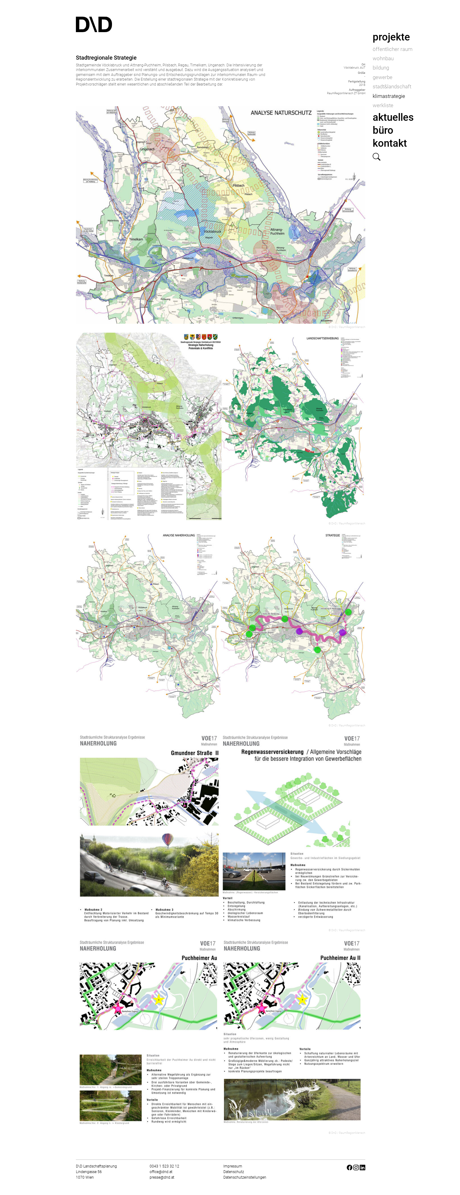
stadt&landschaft (392, 86)
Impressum (232, 1166)
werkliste (383, 105)
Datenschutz (233, 1172)
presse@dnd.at (162, 1177)
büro (383, 130)
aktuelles (393, 117)
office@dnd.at (161, 1172)
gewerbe (382, 77)
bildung (381, 68)
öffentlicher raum (392, 49)
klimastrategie (389, 96)
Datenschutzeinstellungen (244, 1177)
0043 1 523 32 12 (164, 1166)
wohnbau (383, 58)
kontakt (390, 143)
